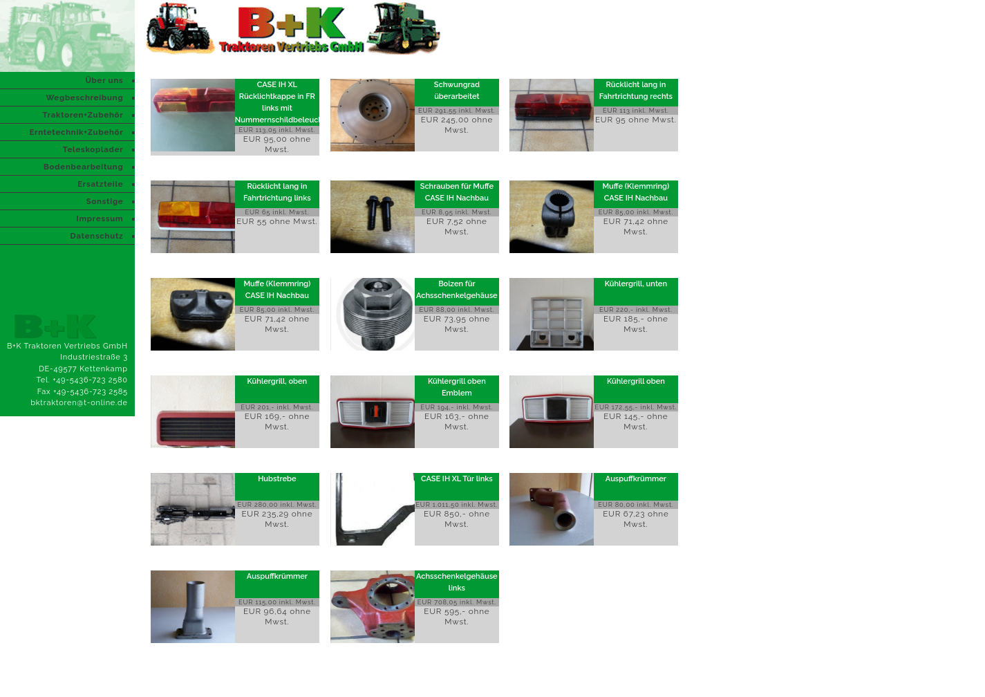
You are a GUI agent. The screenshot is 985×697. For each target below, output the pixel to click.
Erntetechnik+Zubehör (76, 132)
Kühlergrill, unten (636, 283)
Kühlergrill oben (636, 381)
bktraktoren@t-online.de (79, 402)
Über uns (104, 80)
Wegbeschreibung (84, 97)
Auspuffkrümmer (636, 478)
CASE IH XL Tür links (457, 478)
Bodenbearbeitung (83, 166)
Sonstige (105, 201)
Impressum (99, 218)
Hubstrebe (277, 478)
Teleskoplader (93, 149)
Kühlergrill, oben (277, 381)
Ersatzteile (100, 184)
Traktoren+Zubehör (82, 115)
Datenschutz (97, 236)
